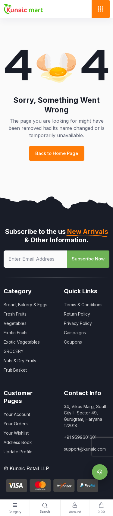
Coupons (73, 342)
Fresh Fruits (15, 313)
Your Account (17, 414)
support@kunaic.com (85, 449)
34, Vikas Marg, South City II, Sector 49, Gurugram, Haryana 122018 (86, 416)
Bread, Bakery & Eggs (25, 304)
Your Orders (16, 423)
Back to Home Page (56, 153)
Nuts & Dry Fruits (20, 360)
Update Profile (18, 451)
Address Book (18, 442)
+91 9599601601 (80, 437)
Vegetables (15, 323)
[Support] (100, 472)
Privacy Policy (78, 323)
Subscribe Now (88, 259)
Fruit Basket (15, 370)
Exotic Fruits (15, 332)
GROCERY (14, 351)
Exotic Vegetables (22, 342)
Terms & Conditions (83, 304)
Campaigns (75, 332)
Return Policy (77, 313)
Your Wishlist (16, 433)
